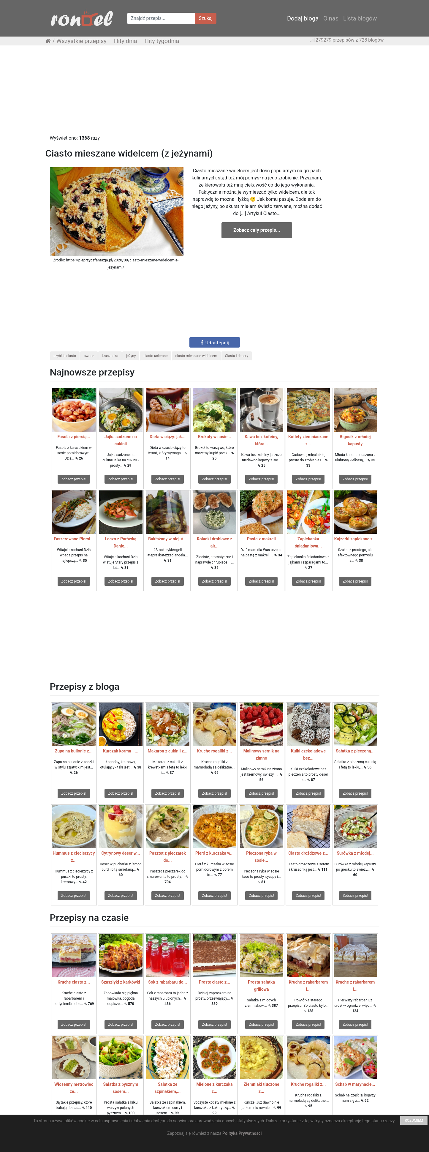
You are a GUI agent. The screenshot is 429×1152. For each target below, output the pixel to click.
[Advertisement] (215, 93)
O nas (330, 18)
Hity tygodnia (162, 41)
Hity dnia (125, 41)
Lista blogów (360, 18)
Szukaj (206, 18)
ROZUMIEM (414, 1120)
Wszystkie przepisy (81, 41)
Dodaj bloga (303, 18)
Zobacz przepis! (73, 479)
